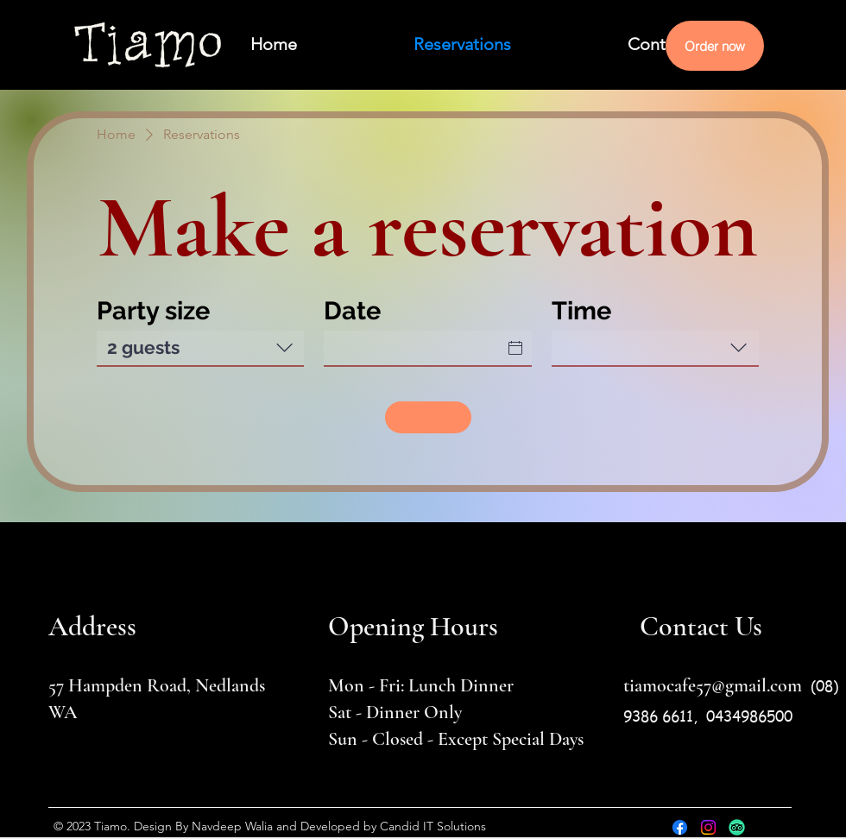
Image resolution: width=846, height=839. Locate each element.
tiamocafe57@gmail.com (712, 685)
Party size (153, 310)
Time (581, 310)
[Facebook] (680, 827)
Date (352, 310)
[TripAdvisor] (737, 827)
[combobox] (200, 349)
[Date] (417, 348)
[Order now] (715, 46)
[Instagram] (708, 827)
